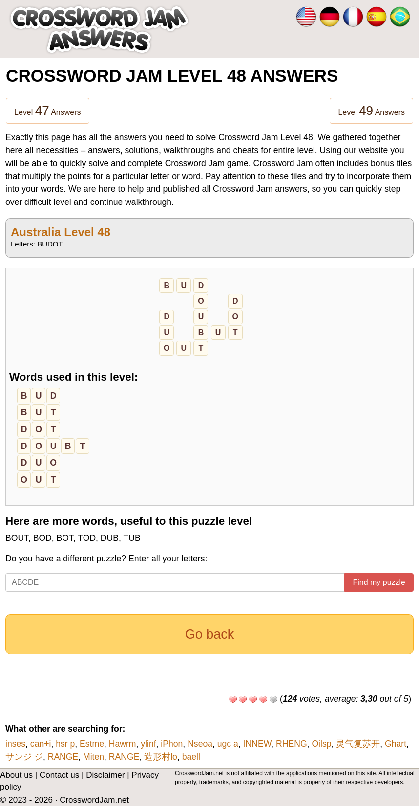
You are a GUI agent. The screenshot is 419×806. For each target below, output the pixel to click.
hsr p (65, 744)
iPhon (172, 744)
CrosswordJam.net (94, 800)
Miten (93, 756)
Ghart (395, 744)
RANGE (63, 756)
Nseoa (200, 744)
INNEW (257, 744)
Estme (92, 744)
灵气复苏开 (358, 744)
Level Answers (47, 110)
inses (15, 744)
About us (16, 775)
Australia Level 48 (60, 232)
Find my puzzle (379, 582)
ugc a (227, 744)
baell (191, 756)
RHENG (291, 744)
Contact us (59, 775)
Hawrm (122, 744)
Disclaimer (105, 775)
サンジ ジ (24, 756)
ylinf (148, 744)
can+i (40, 744)
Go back (209, 634)
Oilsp (321, 744)
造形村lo (160, 756)
